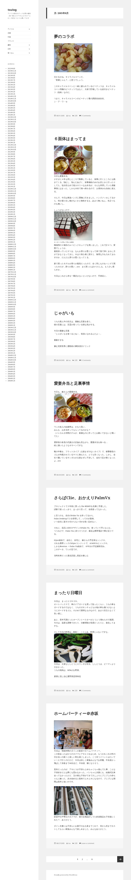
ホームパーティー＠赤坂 (76, 713)
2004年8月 (11, 364)
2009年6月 (11, 230)
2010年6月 (11, 203)
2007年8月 (11, 281)
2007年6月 (11, 286)
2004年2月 (11, 378)
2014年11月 (12, 99)
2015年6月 (11, 82)
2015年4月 (11, 87)
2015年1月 (11, 94)
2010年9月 (11, 196)
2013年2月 (11, 140)
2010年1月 (11, 214)
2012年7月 (11, 156)
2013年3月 (11, 138)
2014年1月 (11, 115)
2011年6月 (11, 175)
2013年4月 (11, 136)
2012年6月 (11, 159)
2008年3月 (11, 265)
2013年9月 (11, 124)
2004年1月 (11, 381)
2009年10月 (12, 221)
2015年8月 (11, 78)
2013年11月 (12, 119)
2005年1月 (11, 353)
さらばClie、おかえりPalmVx (82, 497)
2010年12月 (12, 189)
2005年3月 (11, 348)
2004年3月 (11, 376)
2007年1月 (11, 297)
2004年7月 (11, 367)
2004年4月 (11, 374)
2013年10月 (12, 122)
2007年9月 (11, 279)
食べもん (11, 53)
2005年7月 (11, 339)
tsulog (12, 10)
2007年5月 (11, 288)
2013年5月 (11, 133)
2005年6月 (11, 341)
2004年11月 (12, 357)
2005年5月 (11, 344)
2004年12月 (12, 355)
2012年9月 (11, 152)
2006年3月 (11, 320)
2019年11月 (12, 71)
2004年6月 (11, 369)
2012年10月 (12, 149)
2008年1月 (11, 270)
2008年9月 (11, 251)
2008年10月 (12, 249)
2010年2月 (11, 212)
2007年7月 (11, 283)
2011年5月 (11, 177)
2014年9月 (11, 103)
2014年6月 (11, 105)
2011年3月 (11, 182)
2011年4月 (11, 179)
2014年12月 (12, 96)
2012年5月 (11, 161)
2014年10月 (12, 101)
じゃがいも (64, 313)
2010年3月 (11, 210)
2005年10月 (12, 332)
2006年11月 (12, 302)
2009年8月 (11, 226)
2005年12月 (12, 327)
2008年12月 (12, 244)
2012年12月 (12, 145)
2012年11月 (12, 147)
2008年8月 (11, 253)
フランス (11, 41)
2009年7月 (11, 228)
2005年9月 (11, 334)
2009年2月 (11, 240)
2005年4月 (11, 346)
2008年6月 (11, 258)
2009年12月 (12, 216)
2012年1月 (11, 168)
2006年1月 (11, 325)
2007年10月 (12, 277)
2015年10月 (12, 73)
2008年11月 (12, 247)
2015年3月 (11, 89)
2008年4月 (11, 263)
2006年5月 (11, 316)
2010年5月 (11, 205)
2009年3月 (11, 237)
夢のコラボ (64, 36)
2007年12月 (12, 272)
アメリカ (11, 29)
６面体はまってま (70, 138)
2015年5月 (11, 85)
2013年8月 (11, 126)
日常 (9, 49)
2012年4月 (11, 163)
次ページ (120, 859)
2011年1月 (11, 186)
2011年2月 (11, 184)
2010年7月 (11, 200)
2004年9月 (11, 362)
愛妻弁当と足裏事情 (72, 383)
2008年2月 (11, 267)
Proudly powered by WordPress (65, 875)
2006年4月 (11, 318)
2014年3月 (11, 112)
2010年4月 (11, 207)
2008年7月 (11, 256)
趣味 (9, 45)
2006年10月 (12, 304)
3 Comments (86, 116)
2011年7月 (11, 173)
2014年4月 (11, 110)
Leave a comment (87, 290)
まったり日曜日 (68, 592)
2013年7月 (11, 129)
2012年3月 (11, 166)
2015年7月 (11, 80)
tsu (69, 116)
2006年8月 (11, 309)
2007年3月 (11, 293)
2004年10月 (12, 360)
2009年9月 (11, 223)
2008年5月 (11, 260)
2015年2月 (11, 92)
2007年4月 (11, 290)
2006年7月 (11, 311)
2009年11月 (12, 219)
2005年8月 (11, 337)
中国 (9, 37)
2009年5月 (11, 233)
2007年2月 (11, 295)
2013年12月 (12, 117)
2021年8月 (11, 68)
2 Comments (86, 690)
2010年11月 (12, 191)
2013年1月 (11, 142)
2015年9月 (11, 75)
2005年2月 (11, 351)
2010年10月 (12, 193)
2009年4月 (11, 235)
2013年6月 (11, 131)
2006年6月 (11, 314)
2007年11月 (12, 274)
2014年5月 (11, 108)
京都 (9, 33)
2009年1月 (11, 242)
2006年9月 (11, 307)
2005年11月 (12, 330)
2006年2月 (11, 323)
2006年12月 (12, 300)
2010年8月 (11, 198)
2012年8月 (11, 154)
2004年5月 (11, 371)
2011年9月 (11, 170)
